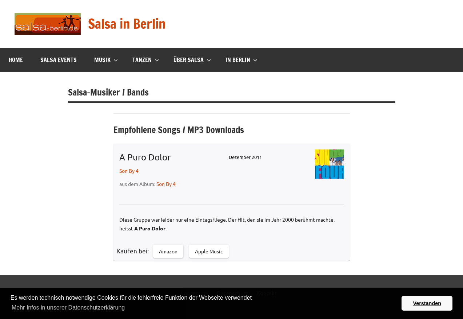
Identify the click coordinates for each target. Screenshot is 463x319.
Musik (106, 60)
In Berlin (241, 60)
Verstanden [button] (427, 303)
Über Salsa (192, 60)
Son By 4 (129, 170)
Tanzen (145, 60)
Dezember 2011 (245, 157)
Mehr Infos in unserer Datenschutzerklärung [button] (68, 307)
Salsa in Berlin (126, 24)
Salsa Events (58, 60)
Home (16, 60)
